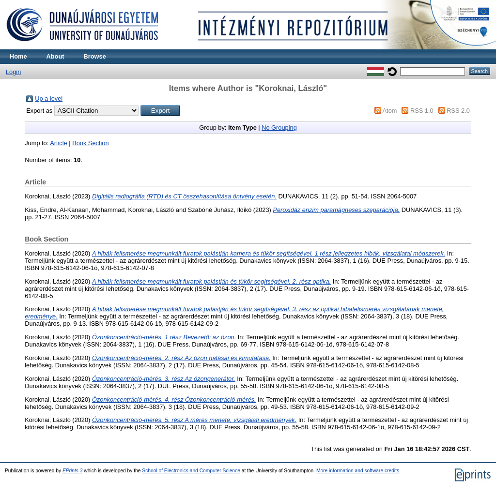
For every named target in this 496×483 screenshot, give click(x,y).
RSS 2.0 (458, 110)
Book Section (90, 143)
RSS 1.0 (422, 110)
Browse (95, 56)
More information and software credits (357, 470)
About (55, 56)
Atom (390, 110)
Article (58, 143)
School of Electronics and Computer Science (191, 470)
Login (13, 71)
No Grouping (279, 127)
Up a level (48, 98)
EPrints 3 (72, 470)
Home (18, 56)
